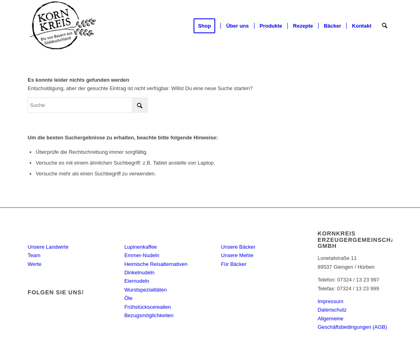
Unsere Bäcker (238, 247)
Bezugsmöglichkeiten (149, 315)
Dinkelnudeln (139, 272)
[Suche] (384, 26)
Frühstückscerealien (147, 307)
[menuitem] (207, 26)
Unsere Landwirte (48, 247)
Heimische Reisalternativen (156, 264)
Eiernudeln (136, 281)
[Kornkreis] (63, 26)
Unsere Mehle (237, 255)
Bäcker (239, 231)
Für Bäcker (233, 264)
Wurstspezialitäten (145, 290)
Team (34, 255)
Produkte (148, 231)
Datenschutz (331, 310)
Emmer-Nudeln (141, 255)
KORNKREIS (61, 231)
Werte (34, 264)
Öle (128, 298)
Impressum (330, 301)
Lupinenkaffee (140, 247)
